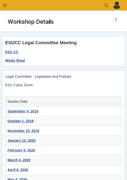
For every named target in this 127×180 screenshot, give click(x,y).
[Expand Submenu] (115, 19)
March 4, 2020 (19, 160)
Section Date (19, 102)
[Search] (106, 5)
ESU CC (11, 52)
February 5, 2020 (21, 150)
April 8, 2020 (18, 170)
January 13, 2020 (22, 140)
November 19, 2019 (23, 131)
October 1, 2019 (21, 121)
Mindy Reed (15, 60)
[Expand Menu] (5, 5)
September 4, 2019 (23, 111)
